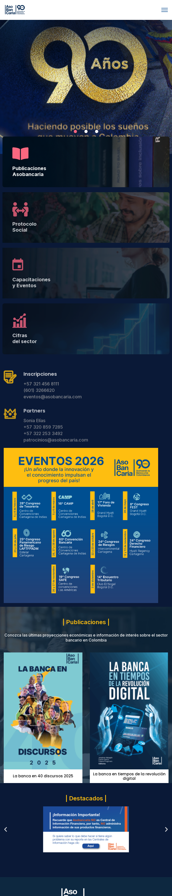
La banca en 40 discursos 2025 (43, 776)
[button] (75, 131)
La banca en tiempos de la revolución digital (129, 776)
